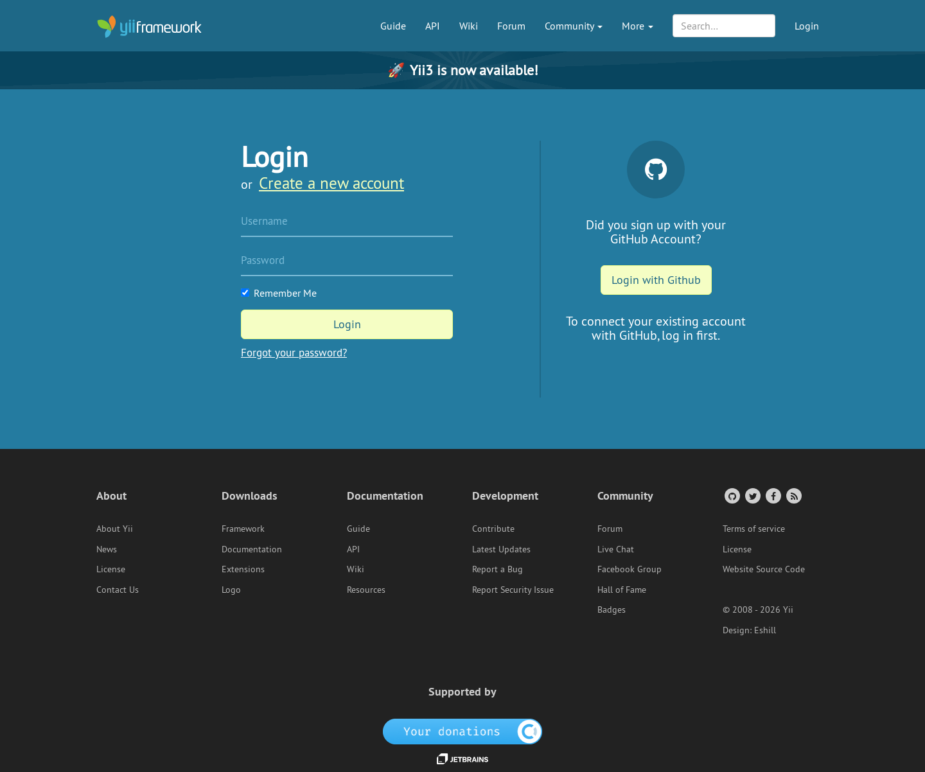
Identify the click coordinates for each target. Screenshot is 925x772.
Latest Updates (501, 549)
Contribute (493, 528)
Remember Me (279, 292)
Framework (243, 528)
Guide (393, 25)
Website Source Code (764, 569)
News (106, 549)
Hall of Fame (621, 589)
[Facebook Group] (772, 495)
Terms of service (754, 528)
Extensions (243, 569)
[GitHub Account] (731, 495)
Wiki (468, 25)
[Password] (347, 261)
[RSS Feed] (793, 495)
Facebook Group (629, 569)
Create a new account (331, 183)
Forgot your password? (294, 353)
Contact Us (117, 589)
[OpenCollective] (463, 730)
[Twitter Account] (752, 495)
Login (807, 25)
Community (574, 25)
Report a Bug (497, 569)
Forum (511, 25)
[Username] (347, 222)
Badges (611, 609)
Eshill (765, 630)
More (637, 25)
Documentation (252, 549)
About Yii (114, 528)
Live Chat (615, 549)
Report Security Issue (513, 589)
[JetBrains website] (462, 758)
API (432, 25)
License (110, 569)
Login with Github (656, 279)
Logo (231, 589)
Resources (366, 589)
